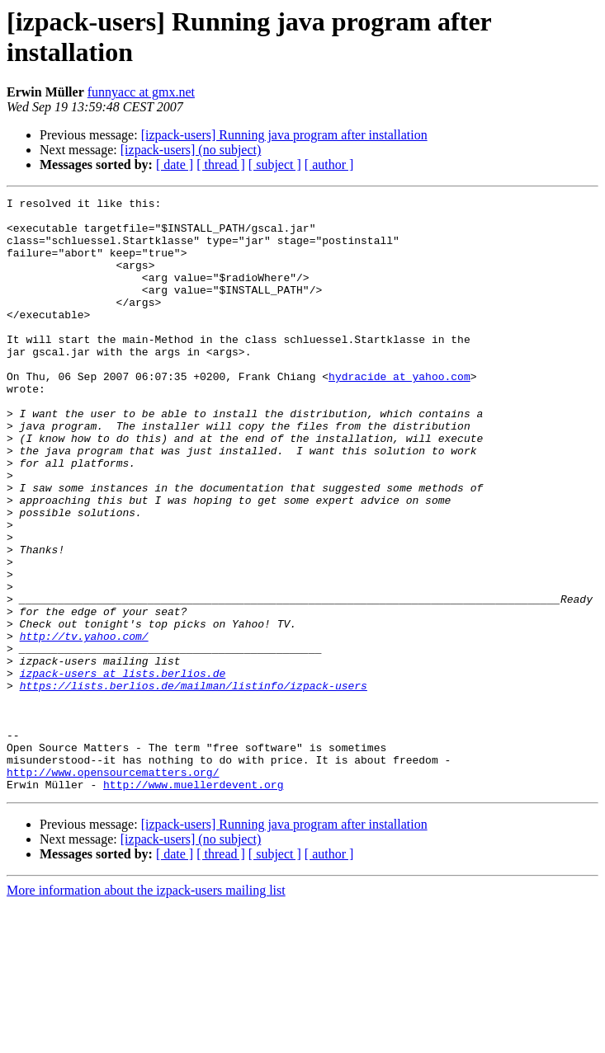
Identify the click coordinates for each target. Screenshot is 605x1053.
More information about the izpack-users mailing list (146, 1009)
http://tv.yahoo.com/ (84, 724)
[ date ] (174, 164)
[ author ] (329, 164)
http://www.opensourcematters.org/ (113, 888)
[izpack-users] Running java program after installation (284, 135)
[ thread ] (220, 164)
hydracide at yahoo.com (399, 413)
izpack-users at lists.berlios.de (123, 769)
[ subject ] (274, 164)
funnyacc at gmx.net (141, 92)
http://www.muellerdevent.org (193, 903)
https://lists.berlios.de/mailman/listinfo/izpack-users (193, 784)
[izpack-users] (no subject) (191, 150)
